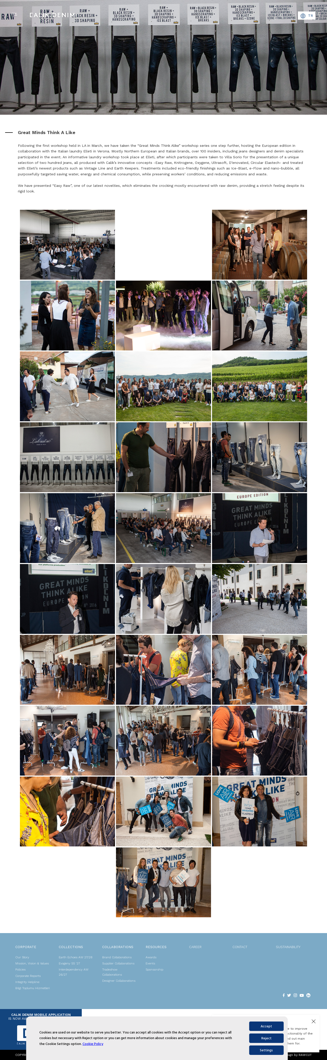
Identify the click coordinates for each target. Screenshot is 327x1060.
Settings (266, 1050)
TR (306, 16)
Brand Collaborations (117, 957)
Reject (266, 1038)
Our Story (22, 957)
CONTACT (239, 947)
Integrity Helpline (27, 982)
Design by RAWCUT (297, 1055)
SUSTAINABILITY (288, 947)
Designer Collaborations (118, 981)
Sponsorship (154, 969)
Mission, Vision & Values (32, 963)
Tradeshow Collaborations (112, 972)
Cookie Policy (93, 1044)
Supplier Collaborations (118, 963)
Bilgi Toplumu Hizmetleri (32, 988)
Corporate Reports (28, 976)
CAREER (195, 947)
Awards (151, 957)
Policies (20, 969)
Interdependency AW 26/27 (73, 972)
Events (150, 963)
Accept (266, 1026)
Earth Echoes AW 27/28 (75, 957)
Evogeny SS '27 (69, 963)
